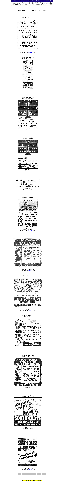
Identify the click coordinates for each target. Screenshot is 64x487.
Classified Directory (29, 7)
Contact (44, 7)
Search (24, 7)
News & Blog (34, 7)
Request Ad (30, 52)
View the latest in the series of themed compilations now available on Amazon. (32, 480)
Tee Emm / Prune (39, 7)
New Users (20, 7)
